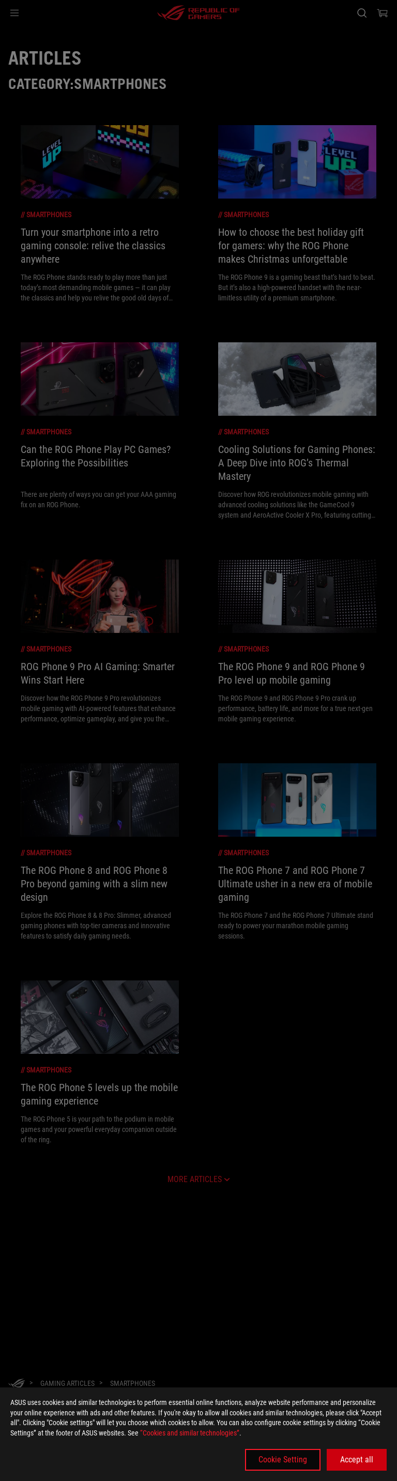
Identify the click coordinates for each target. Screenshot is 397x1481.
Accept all (356, 1459)
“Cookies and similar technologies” (189, 1433)
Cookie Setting (282, 1459)
